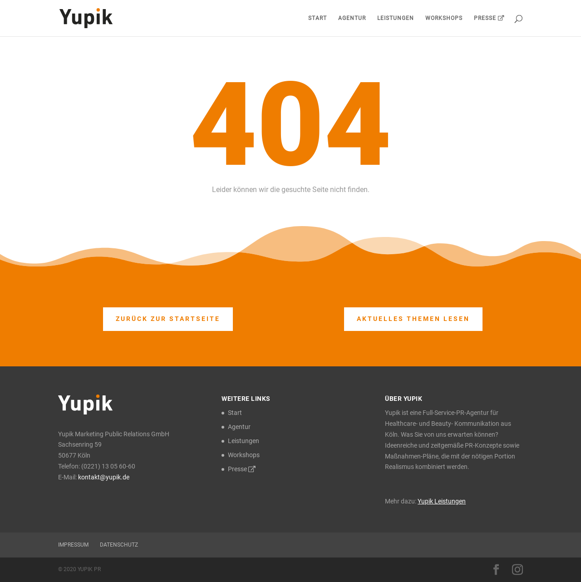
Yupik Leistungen (442, 501)
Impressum (73, 545)
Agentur (352, 18)
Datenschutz (119, 545)
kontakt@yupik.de (103, 477)
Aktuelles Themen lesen (413, 318)
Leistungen (395, 18)
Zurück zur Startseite (168, 318)
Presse (489, 18)
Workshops (444, 18)
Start (317, 18)
